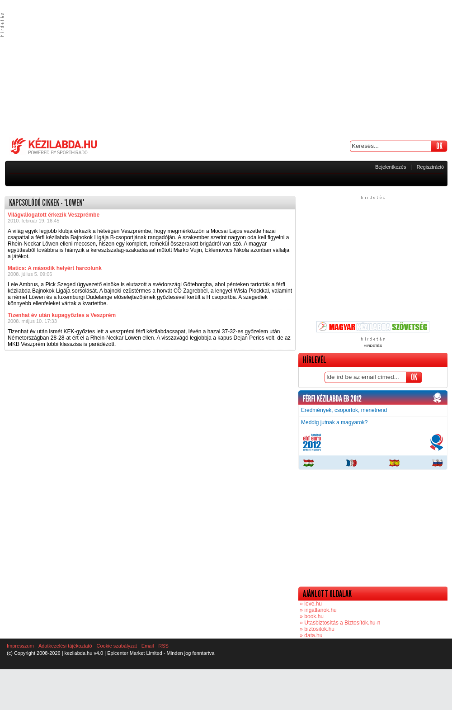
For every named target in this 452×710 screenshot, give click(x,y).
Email (147, 645)
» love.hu (310, 604)
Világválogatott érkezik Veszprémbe (53, 215)
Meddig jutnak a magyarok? (334, 422)
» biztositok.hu (316, 629)
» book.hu (311, 616)
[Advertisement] (226, 68)
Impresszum (20, 645)
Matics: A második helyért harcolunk (55, 268)
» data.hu (310, 635)
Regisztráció (430, 167)
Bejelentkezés (390, 167)
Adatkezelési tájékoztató (65, 645)
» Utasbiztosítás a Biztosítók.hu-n (339, 623)
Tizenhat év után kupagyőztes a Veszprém (62, 315)
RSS (163, 645)
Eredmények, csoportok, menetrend (344, 410)
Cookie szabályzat (117, 645)
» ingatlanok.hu (317, 610)
